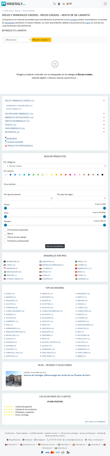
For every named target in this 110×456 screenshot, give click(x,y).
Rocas (17, 11)
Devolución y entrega (69, 433)
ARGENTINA (48, 261)
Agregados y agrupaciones (19, 105)
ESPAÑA (82, 265)
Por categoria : (10, 162)
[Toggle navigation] (105, 4)
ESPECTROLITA (49, 353)
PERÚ (81, 272)
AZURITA (46, 300)
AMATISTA (47, 294)
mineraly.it (64, 444)
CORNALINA (12, 307)
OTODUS (11, 339)
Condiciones (10, 433)
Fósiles (10, 124)
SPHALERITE (83, 346)
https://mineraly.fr (96, 440)
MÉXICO (46, 272)
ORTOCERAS (83, 335)
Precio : (7, 204)
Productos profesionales (19, 145)
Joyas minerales (15, 128)
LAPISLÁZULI (48, 328)
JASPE (46, 325)
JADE (9, 325)
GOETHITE (47, 321)
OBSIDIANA (47, 335)
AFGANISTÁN (13, 261)
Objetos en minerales (17, 121)
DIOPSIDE (11, 314)
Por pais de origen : (65, 194)
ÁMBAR (81, 356)
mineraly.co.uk (27, 444)
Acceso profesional (88, 433)
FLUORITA (82, 318)
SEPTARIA (11, 346)
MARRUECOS (84, 268)
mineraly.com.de (46, 444)
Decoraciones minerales (19, 113)
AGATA (10, 294)
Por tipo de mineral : (12, 194)
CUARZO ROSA (84, 311)
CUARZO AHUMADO (15, 311)
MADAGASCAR (14, 272)
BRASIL (82, 261)
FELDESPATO (48, 318)
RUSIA (46, 275)
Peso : (6, 213)
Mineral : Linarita (41, 39)
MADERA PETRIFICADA (16, 332)
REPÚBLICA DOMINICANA (52, 265)
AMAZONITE (83, 294)
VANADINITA (83, 349)
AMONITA (11, 297)
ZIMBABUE (83, 279)
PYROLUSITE (83, 339)
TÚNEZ (82, 275)
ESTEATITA (11, 318)
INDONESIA (12, 268)
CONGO (11, 265)
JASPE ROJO (12, 356)
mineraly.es (79, 444)
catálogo (8, 11)
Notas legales (22, 433)
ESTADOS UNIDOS (15, 279)
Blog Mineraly (14, 440)
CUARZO (82, 307)
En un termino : (10, 184)
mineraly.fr (11, 444)
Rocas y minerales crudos (19, 100)
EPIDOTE (82, 314)
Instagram (39, 440)
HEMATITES (83, 321)
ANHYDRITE (47, 297)
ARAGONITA (11, 300)
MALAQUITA (48, 332)
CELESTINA (47, 304)
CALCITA (11, 304)
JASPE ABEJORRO (85, 325)
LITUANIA (47, 268)
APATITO (82, 297)
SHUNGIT (47, 346)
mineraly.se (61, 448)
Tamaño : (7, 221)
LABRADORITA (13, 328)
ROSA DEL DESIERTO (51, 342)
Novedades (11, 138)
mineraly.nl (94, 444)
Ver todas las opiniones (95, 422)
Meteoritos (12, 132)
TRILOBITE (11, 349)
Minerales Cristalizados (19, 117)
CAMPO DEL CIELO (14, 353)
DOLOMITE (47, 314)
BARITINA (82, 300)
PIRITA (45, 339)
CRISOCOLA (47, 307)
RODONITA (11, 342)
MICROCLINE (12, 335)
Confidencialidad (36, 433)
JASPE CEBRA (84, 353)
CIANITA (81, 304)
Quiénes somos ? (52, 433)
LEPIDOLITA (83, 328)
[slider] (5, 208)
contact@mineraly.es (74, 440)
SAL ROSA (82, 342)
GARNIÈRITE (12, 321)
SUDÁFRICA (47, 279)
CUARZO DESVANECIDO (52, 311)
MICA (80, 332)
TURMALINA (48, 349)
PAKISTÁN (12, 275)
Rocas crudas (13, 109)
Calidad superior (14, 142)
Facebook (27, 440)
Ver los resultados (55, 246)
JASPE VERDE (48, 356)
